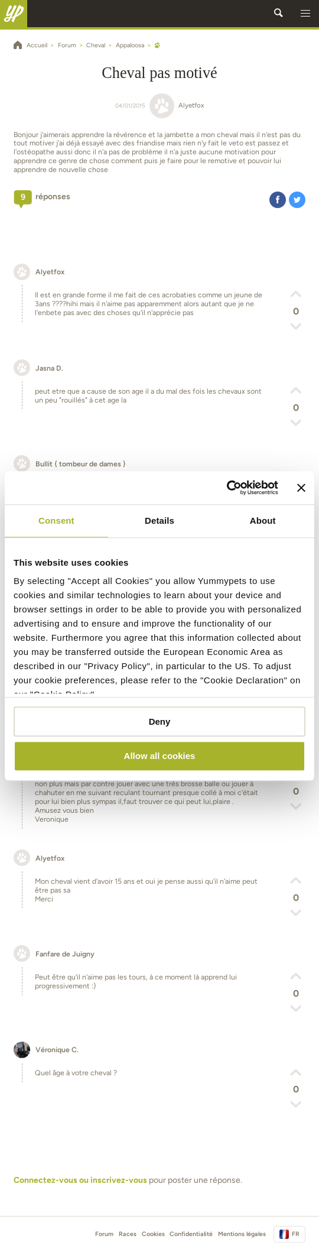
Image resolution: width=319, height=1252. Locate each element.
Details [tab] (159, 520)
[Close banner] (301, 488)
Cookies (153, 1234)
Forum (104, 1234)
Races (127, 1234)
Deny (160, 721)
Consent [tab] (56, 520)
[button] (305, 13)
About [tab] (263, 520)
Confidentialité (191, 1234)
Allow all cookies (160, 756)
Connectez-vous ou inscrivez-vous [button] (80, 1180)
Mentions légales (242, 1234)
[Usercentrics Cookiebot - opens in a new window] (226, 487)
